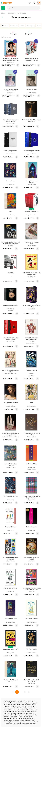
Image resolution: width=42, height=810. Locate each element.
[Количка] (39, 3)
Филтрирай (28, 33)
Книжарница (11, 13)
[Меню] (3, 8)
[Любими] (30, 3)
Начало (3, 13)
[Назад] (2, 17)
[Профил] (34, 3)
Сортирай (13, 33)
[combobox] (21, 8)
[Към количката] (39, 3)
